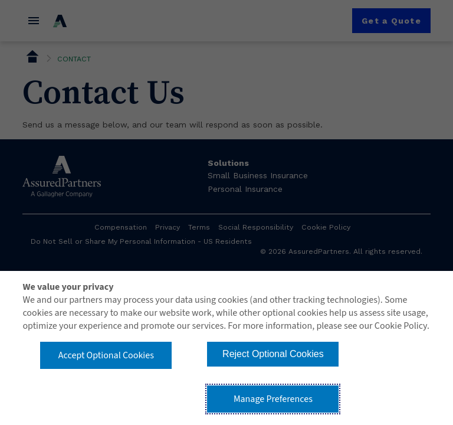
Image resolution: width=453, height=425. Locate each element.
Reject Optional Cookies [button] (273, 354)
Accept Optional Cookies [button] (106, 355)
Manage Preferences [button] (273, 399)
